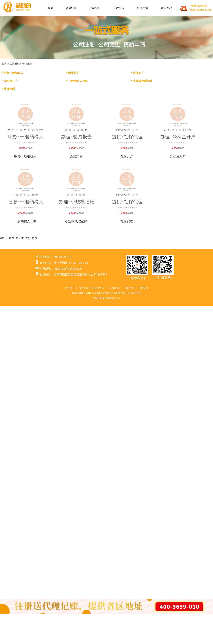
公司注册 (71, 7)
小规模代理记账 (143, 80)
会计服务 (118, 7)
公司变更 (95, 7)
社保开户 (138, 72)
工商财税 (15, 63)
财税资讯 (99, 287)
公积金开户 (11, 80)
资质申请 (142, 7)
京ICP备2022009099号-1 (106, 297)
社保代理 (9, 88)
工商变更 (129, 287)
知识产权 (166, 7)
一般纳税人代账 (78, 80)
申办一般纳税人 (13, 72)
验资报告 (74, 72)
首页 (50, 7)
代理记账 (144, 287)
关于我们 (69, 287)
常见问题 (84, 287)
